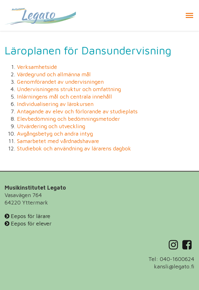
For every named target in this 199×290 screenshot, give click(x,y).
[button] (189, 15)
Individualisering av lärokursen (55, 104)
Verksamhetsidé (37, 67)
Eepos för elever (28, 223)
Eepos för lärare (27, 216)
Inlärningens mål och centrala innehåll (64, 96)
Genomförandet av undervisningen (60, 81)
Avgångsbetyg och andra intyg (55, 133)
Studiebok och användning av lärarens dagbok (74, 148)
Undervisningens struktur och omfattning (69, 89)
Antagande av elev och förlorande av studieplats (77, 111)
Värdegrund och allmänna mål (54, 74)
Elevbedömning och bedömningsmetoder (68, 119)
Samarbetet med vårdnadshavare (58, 141)
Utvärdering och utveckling (51, 126)
